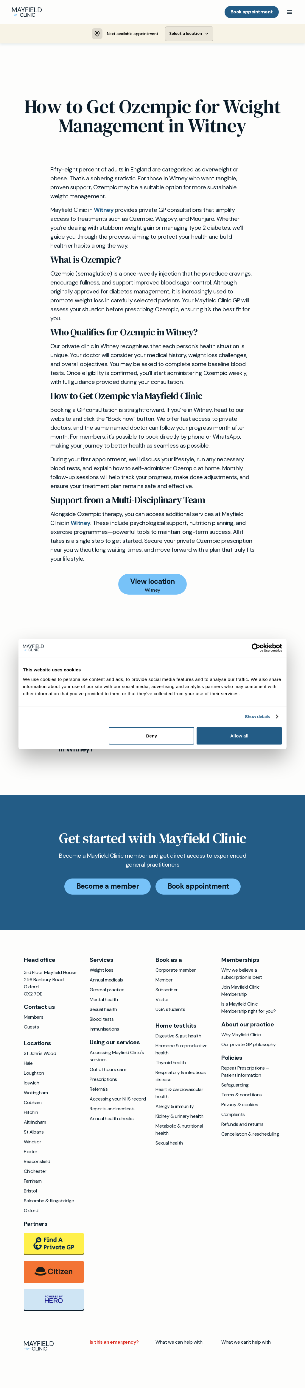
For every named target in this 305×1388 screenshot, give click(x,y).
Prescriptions (103, 1080)
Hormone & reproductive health (181, 1050)
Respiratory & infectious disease (180, 1077)
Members (33, 1018)
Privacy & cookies (239, 1105)
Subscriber (166, 990)
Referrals (99, 1090)
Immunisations (104, 1030)
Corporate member (175, 971)
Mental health (104, 1000)
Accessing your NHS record (118, 1100)
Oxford (31, 1211)
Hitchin (31, 1113)
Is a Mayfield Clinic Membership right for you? (248, 1008)
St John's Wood (40, 1054)
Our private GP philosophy (248, 1045)
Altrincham (35, 1123)
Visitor (162, 1000)
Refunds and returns (242, 1125)
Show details (257, 716)
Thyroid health (170, 1063)
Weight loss (101, 971)
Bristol (30, 1192)
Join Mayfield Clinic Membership (240, 991)
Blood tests (102, 1020)
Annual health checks (112, 1119)
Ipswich (31, 1084)
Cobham (33, 1103)
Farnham (32, 1182)
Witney (103, 211)
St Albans (33, 1133)
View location (152, 582)
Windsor (32, 1143)
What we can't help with (246, 1343)
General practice (107, 990)
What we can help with (179, 1343)
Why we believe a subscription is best (241, 974)
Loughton (34, 1074)
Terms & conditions (241, 1095)
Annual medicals (106, 981)
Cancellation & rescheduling (250, 1135)
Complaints (233, 1115)
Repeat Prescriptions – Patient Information (245, 1072)
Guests (31, 1028)
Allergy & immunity (174, 1107)
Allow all (239, 735)
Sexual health (103, 1010)
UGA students (170, 1010)
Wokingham (36, 1093)
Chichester (35, 1172)
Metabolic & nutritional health (179, 1130)
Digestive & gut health (178, 1037)
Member (164, 981)
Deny (151, 735)
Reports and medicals (112, 1109)
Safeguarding (234, 1086)
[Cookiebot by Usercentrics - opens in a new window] (256, 648)
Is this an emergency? (114, 1343)
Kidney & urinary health (179, 1117)
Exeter (31, 1152)
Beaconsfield (37, 1162)
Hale (28, 1064)
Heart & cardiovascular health (179, 1094)
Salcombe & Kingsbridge (49, 1201)
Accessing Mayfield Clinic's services (117, 1057)
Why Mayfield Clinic (241, 1035)
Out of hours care (108, 1070)
